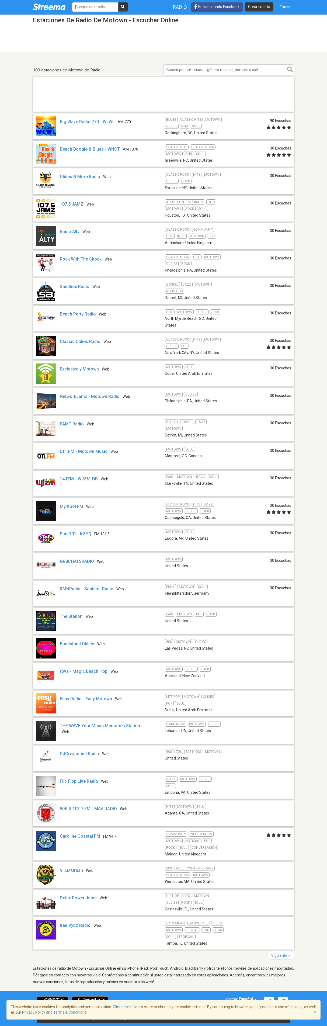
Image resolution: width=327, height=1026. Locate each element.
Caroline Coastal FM (80, 836)
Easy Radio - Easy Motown (86, 698)
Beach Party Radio (78, 314)
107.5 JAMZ (72, 204)
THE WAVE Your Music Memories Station (100, 725)
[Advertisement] (163, 111)
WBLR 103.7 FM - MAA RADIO (88, 808)
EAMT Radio (72, 424)
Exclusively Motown (80, 369)
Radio (180, 7)
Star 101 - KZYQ (75, 533)
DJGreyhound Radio (79, 753)
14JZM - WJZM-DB (79, 478)
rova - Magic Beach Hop (83, 671)
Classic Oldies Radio (80, 341)
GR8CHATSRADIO (77, 561)
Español (247, 999)
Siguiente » (280, 955)
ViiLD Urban (71, 870)
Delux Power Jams (78, 897)
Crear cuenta (259, 7)
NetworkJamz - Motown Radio (90, 396)
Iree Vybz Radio (75, 925)
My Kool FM (71, 506)
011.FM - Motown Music (83, 451)
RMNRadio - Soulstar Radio (86, 588)
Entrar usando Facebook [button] (216, 7)
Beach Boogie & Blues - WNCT (90, 149)
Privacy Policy (33, 1012)
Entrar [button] (285, 7)
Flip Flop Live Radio (79, 781)
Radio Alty (69, 231)
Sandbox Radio (74, 286)
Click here (121, 1007)
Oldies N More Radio (80, 176)
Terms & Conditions (69, 1012)
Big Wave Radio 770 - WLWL (87, 121)
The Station (71, 616)
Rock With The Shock (81, 259)
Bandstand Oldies (77, 643)
